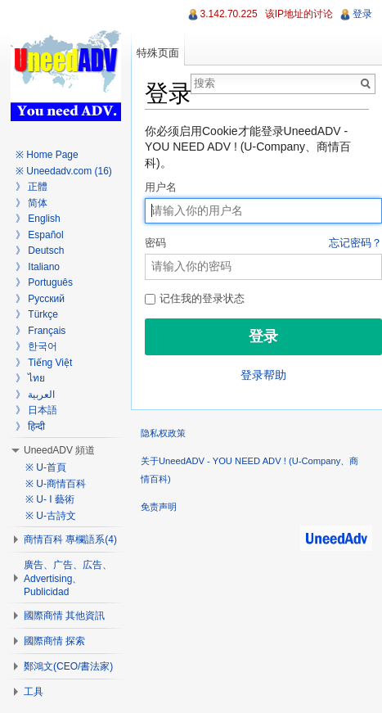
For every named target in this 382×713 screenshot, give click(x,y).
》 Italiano (38, 267)
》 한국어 (36, 346)
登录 (362, 14)
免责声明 (159, 507)
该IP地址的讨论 (299, 14)
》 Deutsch (40, 250)
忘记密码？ (355, 243)
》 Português (44, 282)
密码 (263, 244)
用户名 (161, 187)
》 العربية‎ (35, 394)
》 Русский (40, 299)
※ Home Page (47, 154)
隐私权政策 (163, 433)
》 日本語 (36, 410)
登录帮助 (263, 374)
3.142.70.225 (229, 14)
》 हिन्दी (30, 426)
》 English (38, 218)
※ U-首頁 (45, 467)
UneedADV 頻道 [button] (59, 450)
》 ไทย (30, 378)
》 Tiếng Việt (44, 362)
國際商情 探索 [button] (54, 641)
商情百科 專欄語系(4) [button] (70, 539)
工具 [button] (33, 691)
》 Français (40, 330)
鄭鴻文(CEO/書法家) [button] (68, 666)
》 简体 (31, 203)
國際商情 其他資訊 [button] (64, 615)
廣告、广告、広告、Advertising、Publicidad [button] (68, 578)
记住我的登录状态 (195, 299)
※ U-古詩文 (50, 515)
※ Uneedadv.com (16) (64, 171)
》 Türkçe (37, 314)
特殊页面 (158, 53)
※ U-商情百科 (55, 484)
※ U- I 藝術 (49, 499)
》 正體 (31, 186)
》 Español (40, 235)
